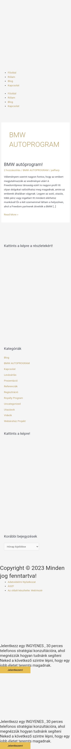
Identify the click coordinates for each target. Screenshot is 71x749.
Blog (10, 81)
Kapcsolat (13, 85)
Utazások (9, 409)
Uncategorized (12, 403)
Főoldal (12, 72)
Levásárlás (10, 374)
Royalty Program (13, 397)
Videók (8, 415)
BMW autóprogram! (23, 164)
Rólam (11, 76)
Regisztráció (11, 392)
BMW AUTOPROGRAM (35, 170)
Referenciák (11, 386)
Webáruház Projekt (15, 421)
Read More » (11, 214)
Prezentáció (11, 380)
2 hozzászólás (12, 170)
